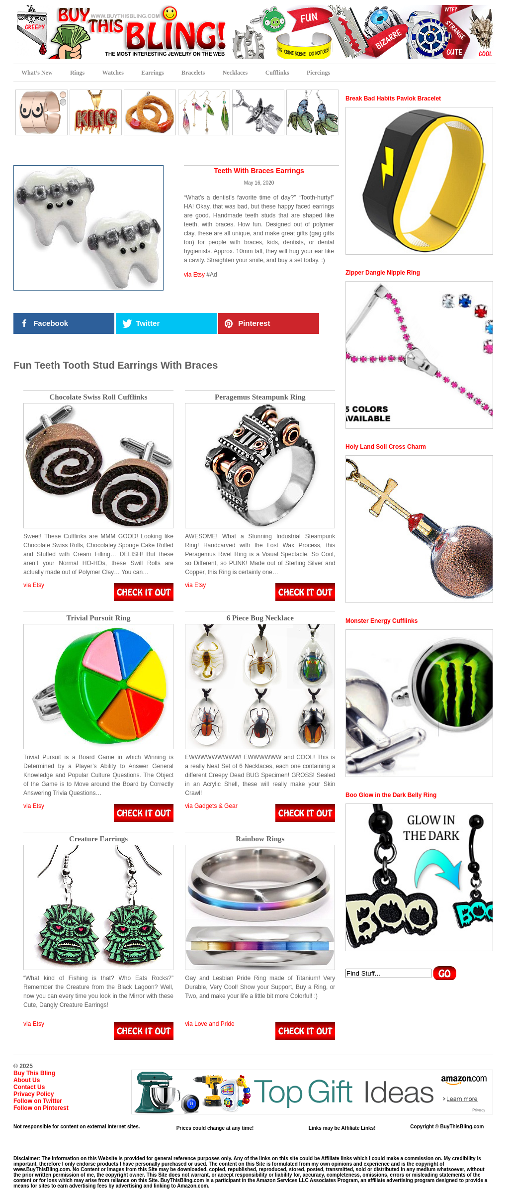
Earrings (152, 72)
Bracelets (193, 72)
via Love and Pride (209, 1023)
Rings (77, 72)
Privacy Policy (33, 1094)
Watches (113, 72)
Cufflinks (277, 72)
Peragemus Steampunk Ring (260, 397)
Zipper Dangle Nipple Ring (382, 272)
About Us (26, 1080)
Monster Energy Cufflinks (381, 620)
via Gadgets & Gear (211, 805)
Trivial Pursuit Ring (99, 618)
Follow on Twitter (37, 1100)
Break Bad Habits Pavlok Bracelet (393, 98)
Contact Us (29, 1087)
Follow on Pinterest (41, 1107)
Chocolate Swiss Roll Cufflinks (98, 397)
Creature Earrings (98, 839)
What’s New (37, 72)
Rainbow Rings (260, 839)
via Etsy (194, 274)
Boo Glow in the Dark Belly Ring (390, 795)
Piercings (318, 72)
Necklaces (235, 72)
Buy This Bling (34, 1073)
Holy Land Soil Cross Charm (385, 446)
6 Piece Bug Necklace (260, 618)
